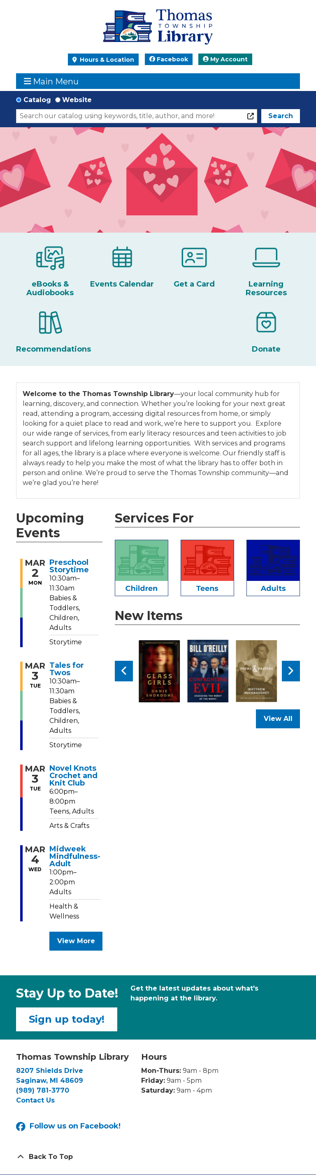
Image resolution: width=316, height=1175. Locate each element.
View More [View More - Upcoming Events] (76, 941)
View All (282, 721)
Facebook (168, 59)
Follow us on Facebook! (68, 1126)
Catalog (37, 100)
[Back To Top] (158, 1157)
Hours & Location (106, 59)
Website (77, 100)
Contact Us (35, 1100)
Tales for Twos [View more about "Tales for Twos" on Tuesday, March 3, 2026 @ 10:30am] (66, 669)
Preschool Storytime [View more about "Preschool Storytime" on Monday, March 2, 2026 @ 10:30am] (69, 566)
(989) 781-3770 (42, 1090)
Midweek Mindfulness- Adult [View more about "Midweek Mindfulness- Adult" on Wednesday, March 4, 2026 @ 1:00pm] (74, 856)
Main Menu (51, 81)
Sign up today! (67, 1019)
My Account (225, 59)
